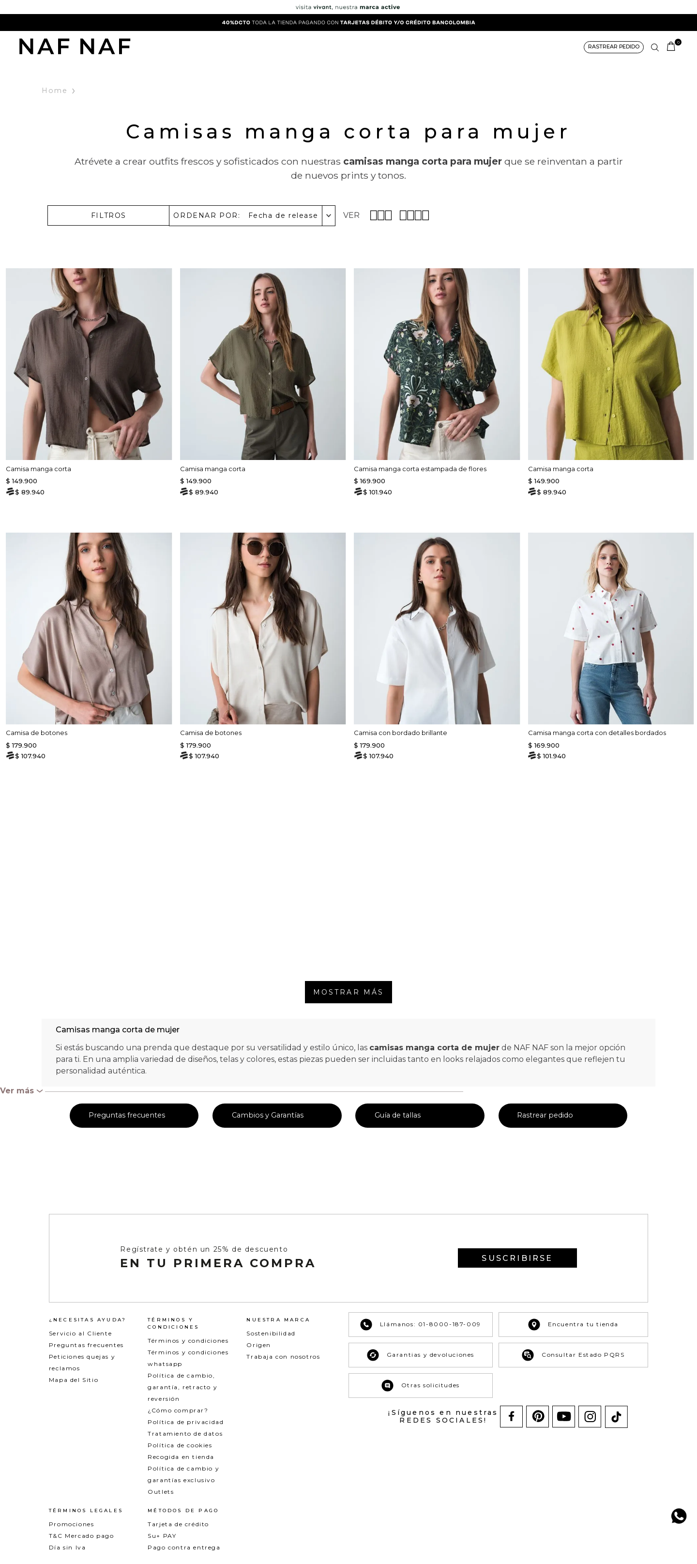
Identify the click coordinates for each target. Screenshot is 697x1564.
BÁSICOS (300, 46)
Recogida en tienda (181, 1456)
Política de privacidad (186, 1422)
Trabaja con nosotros (283, 1356)
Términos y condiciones (188, 1340)
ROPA (234, 46)
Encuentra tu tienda (573, 1325)
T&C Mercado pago (81, 1535)
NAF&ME (447, 46)
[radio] (382, 215)
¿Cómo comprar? (178, 1410)
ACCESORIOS (402, 46)
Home (55, 90)
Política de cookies (180, 1445)
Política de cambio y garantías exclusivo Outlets (183, 1480)
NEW (206, 46)
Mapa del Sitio (73, 1379)
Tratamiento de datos (185, 1433)
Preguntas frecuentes (127, 1115)
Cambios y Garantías (267, 1115)
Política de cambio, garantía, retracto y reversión (182, 1387)
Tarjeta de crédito (178, 1524)
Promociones (71, 1524)
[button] (613, 47)
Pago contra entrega (184, 1547)
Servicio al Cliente (80, 1333)
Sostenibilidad (270, 1333)
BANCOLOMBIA (494, 46)
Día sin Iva (67, 1547)
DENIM (265, 46)
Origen (258, 1345)
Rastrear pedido (545, 1115)
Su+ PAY (162, 1535)
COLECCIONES (348, 46)
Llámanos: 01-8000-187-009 (420, 1325)
